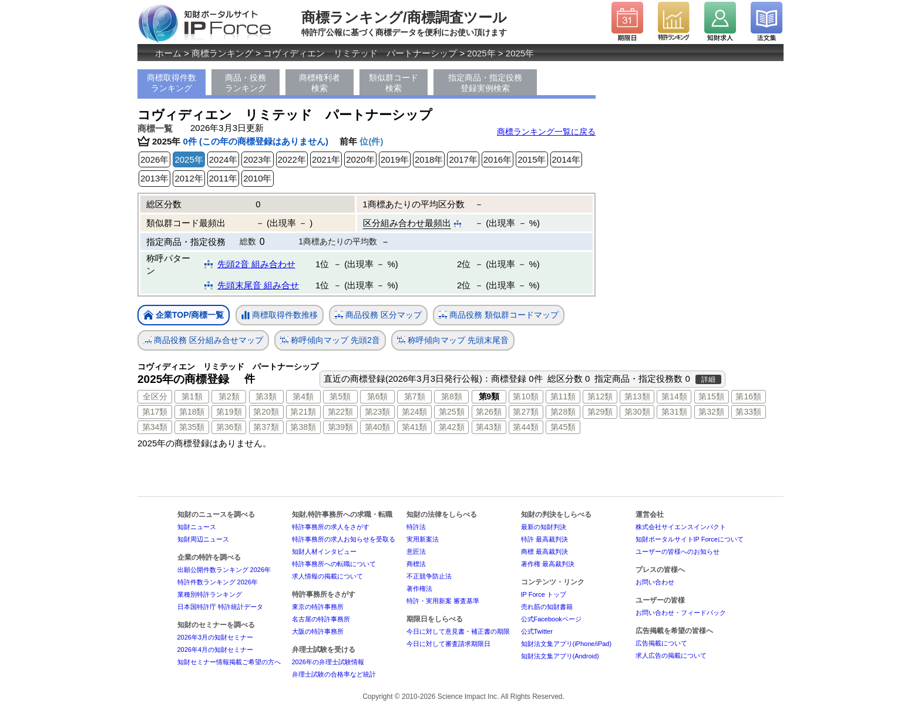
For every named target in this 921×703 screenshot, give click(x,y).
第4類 (303, 396)
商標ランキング (222, 53)
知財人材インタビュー (324, 551)
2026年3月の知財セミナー (215, 637)
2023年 (257, 159)
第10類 (526, 396)
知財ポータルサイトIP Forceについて (690, 539)
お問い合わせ (655, 582)
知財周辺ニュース (203, 539)
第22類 (341, 411)
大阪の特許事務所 (318, 631)
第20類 (266, 411)
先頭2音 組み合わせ (256, 264)
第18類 (192, 411)
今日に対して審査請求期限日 (448, 643)
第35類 (192, 427)
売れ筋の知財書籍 (547, 606)
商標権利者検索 (319, 83)
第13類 (637, 396)
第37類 (266, 427)
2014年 (566, 159)
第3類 (266, 396)
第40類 (378, 427)
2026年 (154, 159)
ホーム (168, 53)
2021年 (326, 159)
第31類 (674, 411)
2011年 (223, 178)
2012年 (188, 178)
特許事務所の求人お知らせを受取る (343, 539)
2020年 (360, 159)
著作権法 (419, 588)
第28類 (563, 411)
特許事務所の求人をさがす (330, 526)
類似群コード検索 (393, 83)
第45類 (563, 427)
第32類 (711, 411)
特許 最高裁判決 (544, 539)
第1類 (192, 396)
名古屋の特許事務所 (321, 619)
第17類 (155, 411)
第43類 (489, 427)
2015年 (531, 159)
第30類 (637, 411)
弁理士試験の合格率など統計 (334, 674)
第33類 (748, 411)
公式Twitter (537, 631)
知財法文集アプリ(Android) (560, 656)
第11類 (563, 396)
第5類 (340, 396)
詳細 (708, 379)
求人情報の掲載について (327, 576)
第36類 (229, 427)
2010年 (257, 178)
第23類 (378, 411)
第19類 (229, 411)
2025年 (481, 53)
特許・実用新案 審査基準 (442, 600)
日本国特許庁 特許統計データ (220, 606)
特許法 (416, 526)
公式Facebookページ (551, 619)
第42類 (452, 427)
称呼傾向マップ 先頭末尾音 (453, 340)
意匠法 (416, 551)
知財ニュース (196, 526)
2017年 (463, 159)
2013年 (154, 178)
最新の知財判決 (543, 526)
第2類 (229, 396)
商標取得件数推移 (279, 315)
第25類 (452, 411)
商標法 (416, 563)
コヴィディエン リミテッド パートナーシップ (360, 53)
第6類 (377, 396)
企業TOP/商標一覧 (183, 315)
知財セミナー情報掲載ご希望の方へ (229, 661)
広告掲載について (661, 643)
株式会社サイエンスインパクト (681, 526)
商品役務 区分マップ (378, 315)
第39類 (341, 427)
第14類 (674, 396)
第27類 (526, 411)
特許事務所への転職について (334, 563)
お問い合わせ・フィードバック (681, 612)
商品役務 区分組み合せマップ (203, 340)
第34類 (155, 427)
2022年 (292, 159)
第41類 (415, 427)
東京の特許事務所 (318, 606)
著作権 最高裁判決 (547, 563)
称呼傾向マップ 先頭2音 (330, 340)
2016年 (497, 159)
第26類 (489, 411)
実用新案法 (422, 539)
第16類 (748, 396)
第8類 (451, 396)
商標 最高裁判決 (544, 551)
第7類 (414, 396)
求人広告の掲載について (671, 655)
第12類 (600, 396)
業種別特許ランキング (209, 594)
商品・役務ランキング (245, 83)
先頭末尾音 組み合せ (258, 285)
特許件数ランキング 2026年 (217, 582)
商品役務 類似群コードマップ (499, 315)
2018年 (429, 159)
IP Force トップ (543, 594)
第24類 (415, 411)
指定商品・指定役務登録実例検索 (485, 83)
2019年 (395, 159)
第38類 (303, 427)
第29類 (600, 411)
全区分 (155, 396)
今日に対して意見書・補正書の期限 (458, 631)
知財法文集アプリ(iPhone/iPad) (566, 643)
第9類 (489, 396)
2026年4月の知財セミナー (215, 649)
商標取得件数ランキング (171, 83)
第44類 (526, 427)
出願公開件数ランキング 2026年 (224, 569)
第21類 (303, 411)
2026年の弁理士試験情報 (328, 661)
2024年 (223, 159)
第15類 (711, 396)
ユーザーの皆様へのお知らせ (678, 551)
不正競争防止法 (429, 576)
